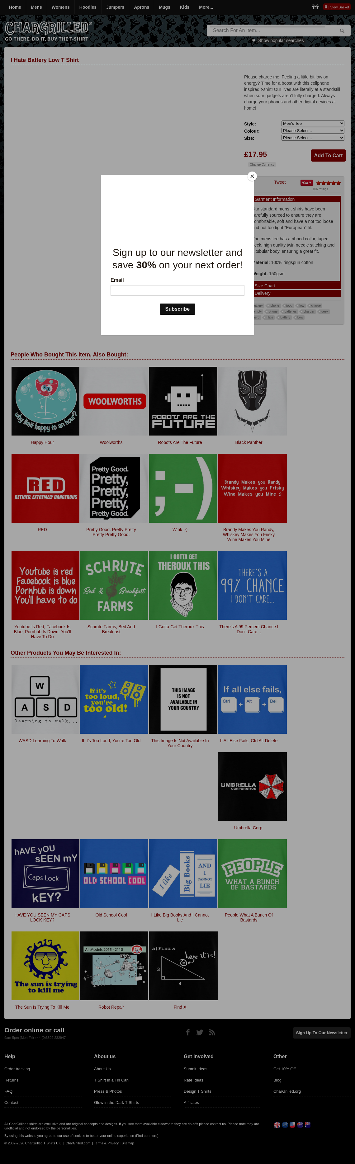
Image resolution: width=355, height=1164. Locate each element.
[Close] (252, 176)
